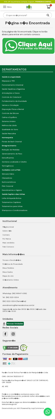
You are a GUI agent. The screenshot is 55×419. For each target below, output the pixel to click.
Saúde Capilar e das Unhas (13, 194)
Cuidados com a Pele (11, 170)
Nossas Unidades (14, 324)
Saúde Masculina (9, 133)
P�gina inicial (8, 227)
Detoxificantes (8, 158)
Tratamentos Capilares (11, 202)
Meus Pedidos (8, 268)
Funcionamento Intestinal (12, 85)
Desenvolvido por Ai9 (11, 408)
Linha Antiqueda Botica (11, 198)
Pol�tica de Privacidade (13, 264)
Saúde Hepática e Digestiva (13, 89)
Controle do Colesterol (11, 97)
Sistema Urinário (9, 121)
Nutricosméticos (9, 182)
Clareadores (7, 178)
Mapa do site (8, 276)
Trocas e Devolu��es (12, 260)
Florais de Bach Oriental (12, 142)
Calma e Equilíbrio (9, 117)
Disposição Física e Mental (13, 109)
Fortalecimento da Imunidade (14, 101)
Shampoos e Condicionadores (14, 210)
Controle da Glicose (10, 113)
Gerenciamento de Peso (12, 154)
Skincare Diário (8, 174)
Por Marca (7, 239)
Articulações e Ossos (11, 93)
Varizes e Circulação (10, 105)
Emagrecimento (9, 146)
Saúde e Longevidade (11, 77)
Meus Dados (8, 272)
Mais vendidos (8, 243)
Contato (6, 235)
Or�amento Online (11, 280)
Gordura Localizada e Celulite (14, 162)
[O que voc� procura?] (25, 15)
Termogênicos (8, 166)
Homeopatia (7, 138)
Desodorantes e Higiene (12, 190)
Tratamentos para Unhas (12, 206)
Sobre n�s (7, 231)
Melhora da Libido (9, 125)
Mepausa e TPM (8, 81)
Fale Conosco (8, 247)
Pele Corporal (7, 186)
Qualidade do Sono (10, 129)
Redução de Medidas (10, 150)
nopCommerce (37, 408)
